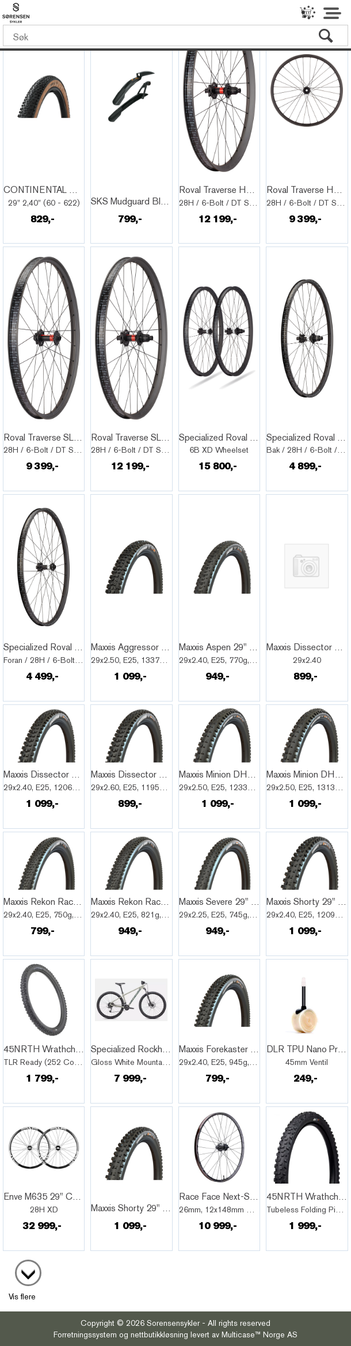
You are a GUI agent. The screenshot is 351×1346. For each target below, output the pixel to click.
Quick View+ (35, 177)
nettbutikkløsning (159, 1334)
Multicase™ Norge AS (259, 1334)
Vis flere (22, 1296)
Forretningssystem (85, 1334)
